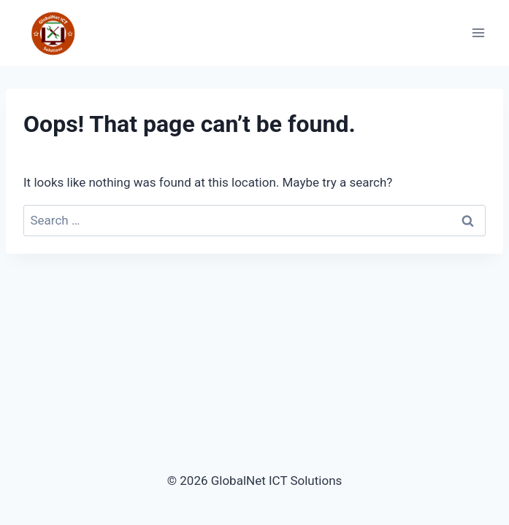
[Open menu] (477, 33)
